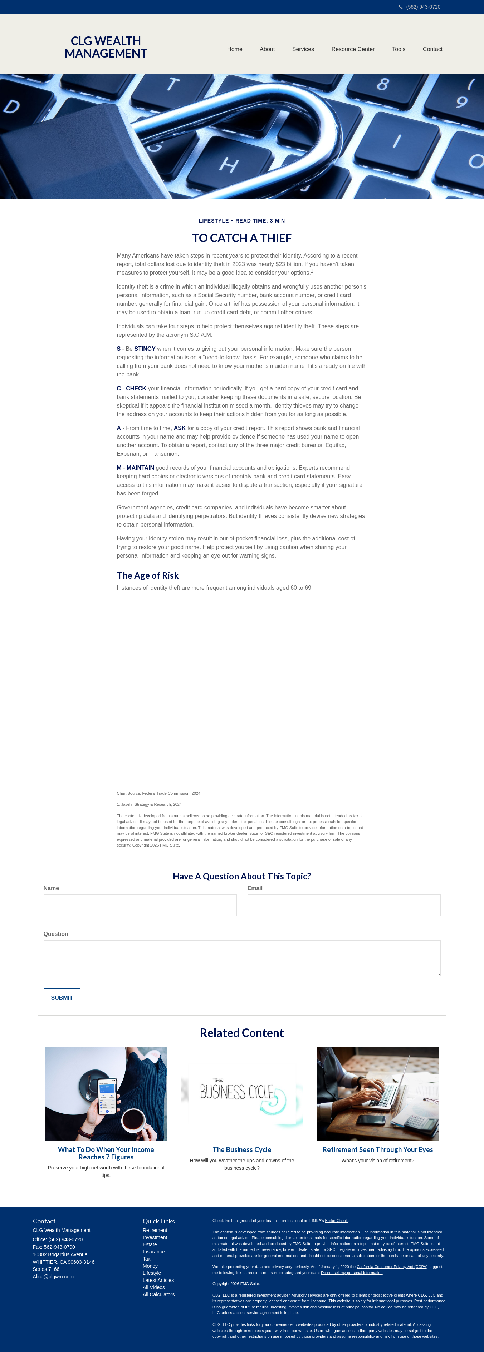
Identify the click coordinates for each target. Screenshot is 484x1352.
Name (51, 888)
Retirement (155, 1230)
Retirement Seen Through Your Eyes (378, 1149)
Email (255, 888)
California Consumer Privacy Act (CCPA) (392, 1266)
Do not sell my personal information (351, 1273)
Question (56, 934)
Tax (147, 1259)
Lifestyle (152, 1273)
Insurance (154, 1251)
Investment (155, 1237)
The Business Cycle (242, 1149)
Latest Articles (158, 1280)
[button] (265, 44)
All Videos (154, 1287)
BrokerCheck (336, 1220)
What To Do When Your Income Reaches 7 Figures (106, 1153)
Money (150, 1266)
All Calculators (159, 1294)
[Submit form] (62, 998)
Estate (150, 1244)
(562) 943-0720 (420, 7)
